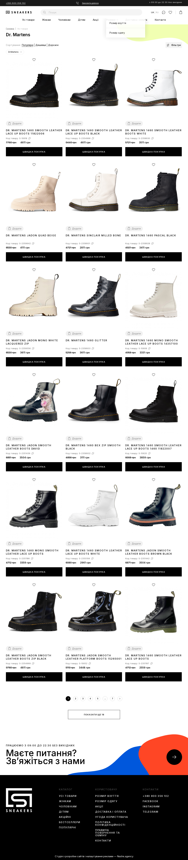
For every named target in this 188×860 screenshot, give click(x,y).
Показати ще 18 (94, 714)
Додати (16, 123)
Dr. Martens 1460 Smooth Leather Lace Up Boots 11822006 (34, 132)
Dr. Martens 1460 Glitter (86, 340)
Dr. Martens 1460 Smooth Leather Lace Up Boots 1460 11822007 (153, 447)
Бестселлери (69, 822)
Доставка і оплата (136, 19)
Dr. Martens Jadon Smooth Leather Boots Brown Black (148, 552)
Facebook (150, 801)
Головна (10, 29)
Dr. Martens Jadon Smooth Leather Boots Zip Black (28, 657)
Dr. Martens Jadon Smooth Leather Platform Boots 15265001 (94, 657)
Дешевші (40, 45)
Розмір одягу (106, 801)
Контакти (160, 19)
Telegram (150, 811)
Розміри (110, 19)
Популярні (27, 45)
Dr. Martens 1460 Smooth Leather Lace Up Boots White (94, 552)
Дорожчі (53, 45)
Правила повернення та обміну (107, 833)
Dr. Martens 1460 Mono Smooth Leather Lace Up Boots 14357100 (151, 342)
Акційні (65, 817)
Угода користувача (111, 817)
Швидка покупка (34, 151)
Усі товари (28, 19)
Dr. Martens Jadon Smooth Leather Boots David (28, 447)
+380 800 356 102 (16, 3)
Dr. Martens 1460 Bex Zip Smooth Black (93, 447)
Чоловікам (64, 19)
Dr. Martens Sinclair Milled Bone (93, 235)
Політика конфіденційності (110, 823)
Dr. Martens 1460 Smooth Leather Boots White (153, 132)
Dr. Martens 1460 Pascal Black (150, 235)
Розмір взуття (107, 796)
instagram (151, 806)
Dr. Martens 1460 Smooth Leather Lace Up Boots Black (94, 132)
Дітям (81, 19)
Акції (96, 19)
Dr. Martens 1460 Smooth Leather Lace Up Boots (153, 657)
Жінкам (46, 19)
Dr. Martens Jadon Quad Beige (31, 235)
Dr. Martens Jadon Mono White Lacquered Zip (32, 342)
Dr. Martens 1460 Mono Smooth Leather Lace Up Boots (32, 552)
